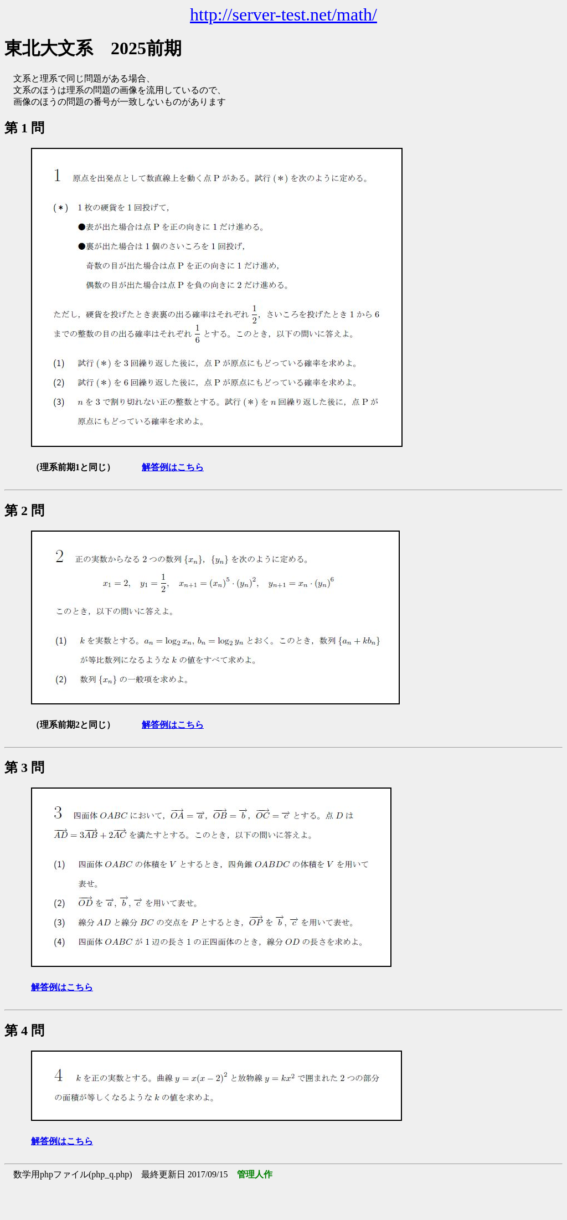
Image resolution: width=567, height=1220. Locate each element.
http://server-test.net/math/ (283, 14)
